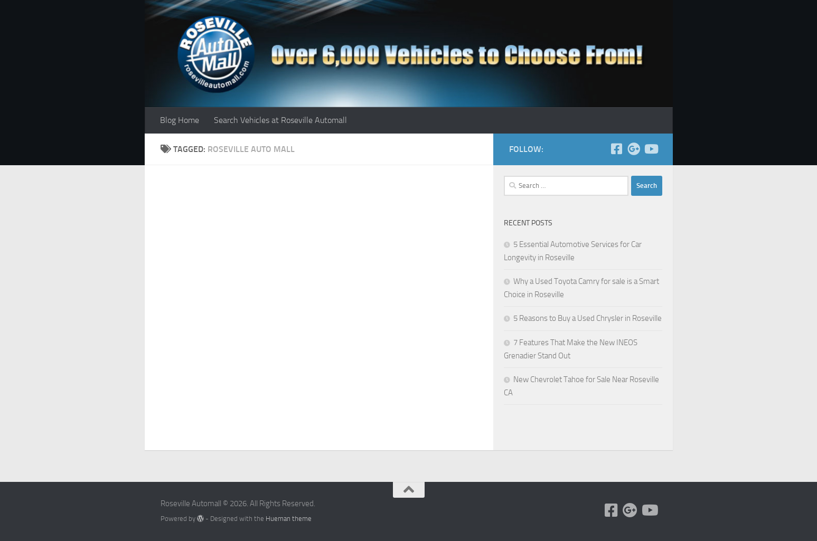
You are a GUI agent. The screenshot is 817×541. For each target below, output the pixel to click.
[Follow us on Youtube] (650, 149)
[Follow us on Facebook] (617, 149)
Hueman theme (289, 519)
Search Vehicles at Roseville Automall (280, 120)
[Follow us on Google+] (633, 149)
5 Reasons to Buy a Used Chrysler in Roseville (587, 318)
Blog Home (179, 120)
